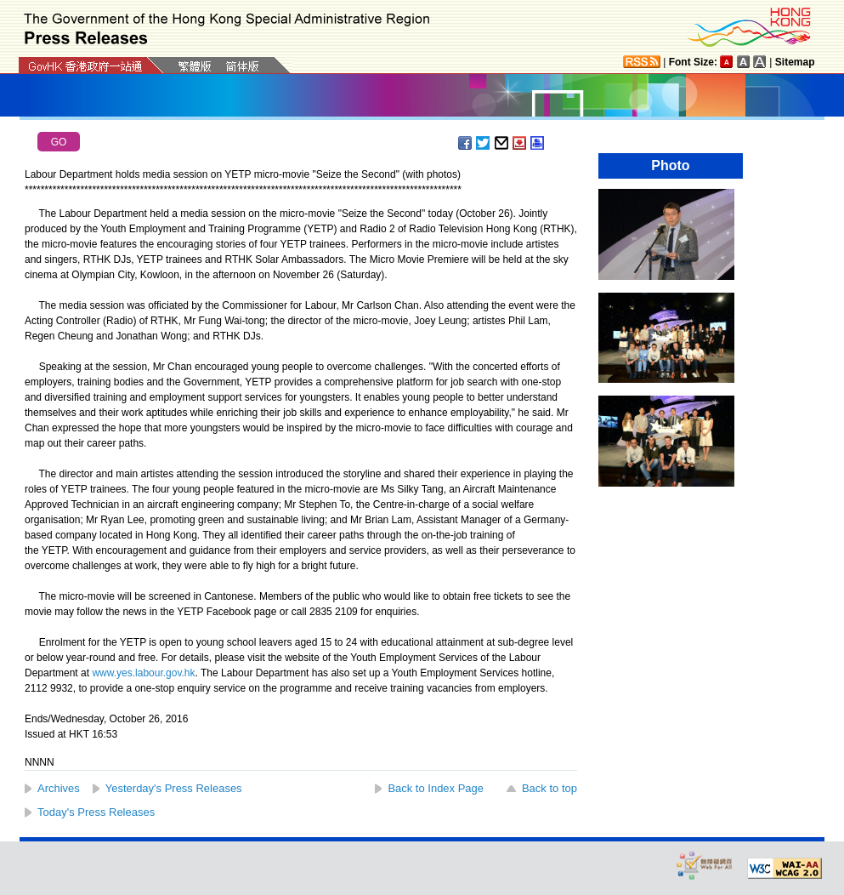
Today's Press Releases (96, 812)
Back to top (549, 788)
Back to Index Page (436, 788)
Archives (58, 788)
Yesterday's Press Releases (173, 788)
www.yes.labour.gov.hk (143, 673)
